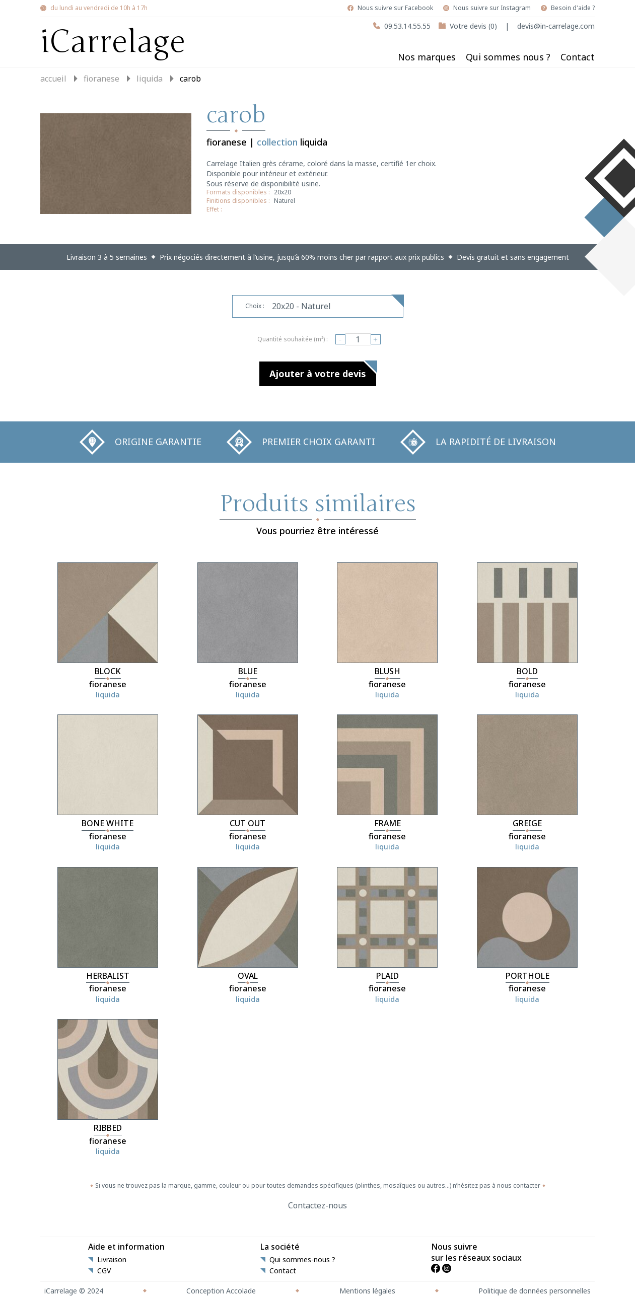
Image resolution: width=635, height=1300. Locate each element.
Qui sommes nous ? (508, 57)
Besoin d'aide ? (573, 8)
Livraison (111, 1259)
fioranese (101, 78)
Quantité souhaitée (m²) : (292, 339)
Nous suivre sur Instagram (492, 8)
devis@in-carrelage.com (556, 26)
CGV (104, 1270)
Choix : (254, 306)
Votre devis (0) (473, 26)
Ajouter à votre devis (317, 374)
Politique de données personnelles (534, 1290)
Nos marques (427, 57)
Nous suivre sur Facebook (395, 8)
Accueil (53, 78)
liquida (149, 78)
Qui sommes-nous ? (302, 1259)
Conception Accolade (221, 1290)
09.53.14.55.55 (407, 26)
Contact (577, 57)
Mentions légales (367, 1290)
